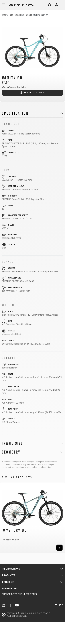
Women (18, 15)
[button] (3, 517)
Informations (11, 568)
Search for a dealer (34, 92)
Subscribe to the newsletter (19, 594)
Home (4, 15)
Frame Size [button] (12, 443)
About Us (8, 582)
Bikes (10, 15)
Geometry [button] (11, 452)
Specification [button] (15, 113)
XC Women (27, 15)
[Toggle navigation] (4, 5)
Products (8, 575)
